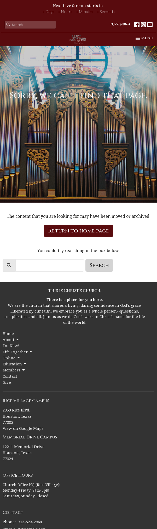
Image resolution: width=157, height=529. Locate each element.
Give (7, 382)
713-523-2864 (120, 24)
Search (99, 265)
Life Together (18, 352)
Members (14, 370)
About (11, 339)
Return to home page (78, 230)
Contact (10, 376)
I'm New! (11, 345)
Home (8, 333)
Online (12, 358)
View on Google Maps (23, 428)
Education (15, 364)
